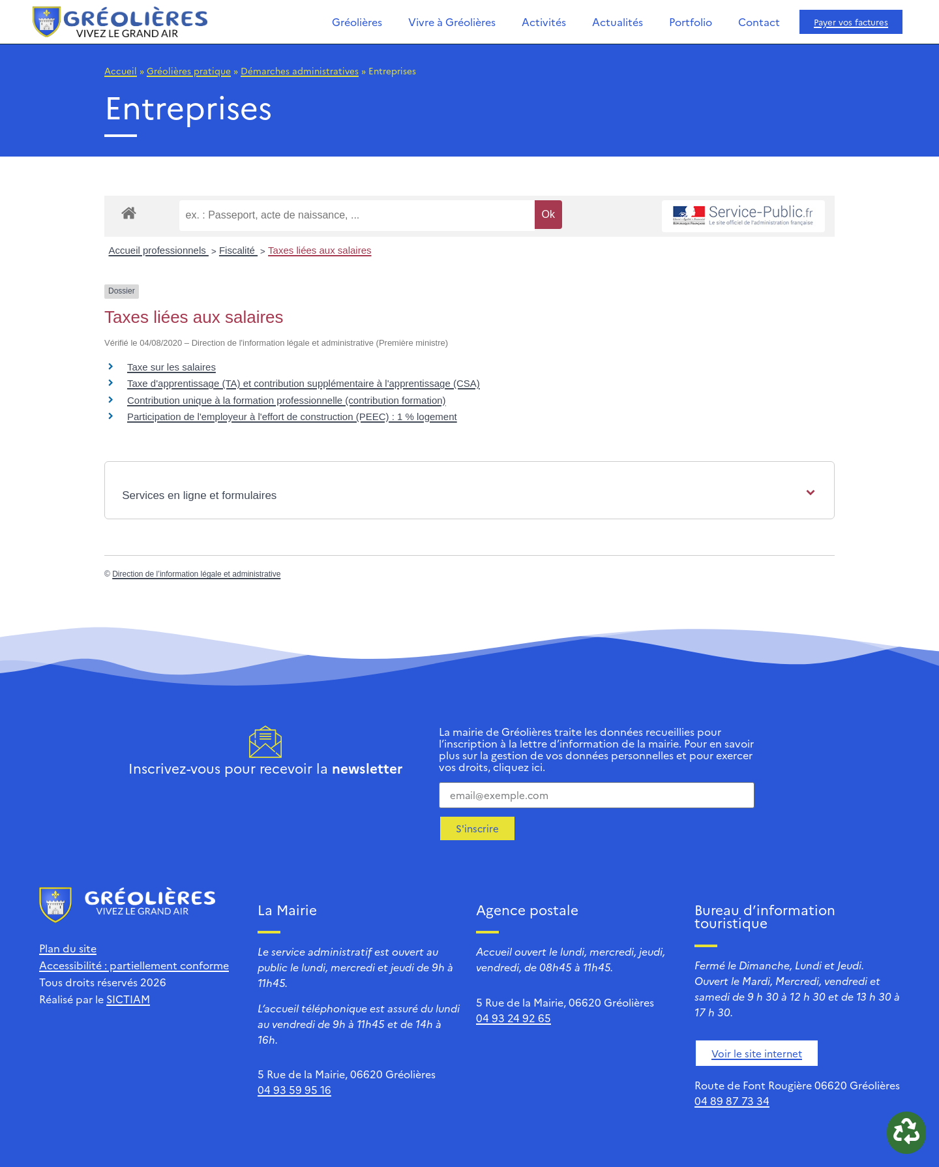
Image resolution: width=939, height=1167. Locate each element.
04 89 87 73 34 (731, 1100)
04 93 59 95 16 (294, 1089)
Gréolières (357, 21)
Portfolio (690, 21)
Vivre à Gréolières (452, 21)
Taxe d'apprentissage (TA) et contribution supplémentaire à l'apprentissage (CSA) (303, 383)
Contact (759, 21)
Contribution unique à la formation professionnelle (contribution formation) (286, 400)
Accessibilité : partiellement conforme (134, 965)
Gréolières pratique (189, 70)
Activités (544, 21)
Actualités (617, 21)
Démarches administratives (300, 70)
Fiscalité (238, 250)
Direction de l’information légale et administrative (196, 574)
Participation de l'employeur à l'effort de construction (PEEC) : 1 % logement (292, 416)
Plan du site (68, 948)
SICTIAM (128, 999)
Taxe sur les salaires (171, 366)
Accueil (120, 70)
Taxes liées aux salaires (319, 250)
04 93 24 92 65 (513, 1017)
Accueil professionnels (159, 250)
